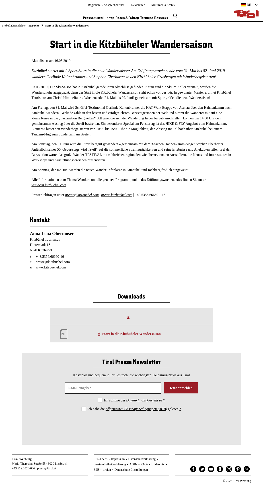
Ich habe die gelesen (134, 409)
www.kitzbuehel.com (51, 267)
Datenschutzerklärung (142, 400)
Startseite (34, 25)
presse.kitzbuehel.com (116, 195)
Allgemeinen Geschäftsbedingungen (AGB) (136, 409)
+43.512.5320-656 (23, 468)
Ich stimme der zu (134, 400)
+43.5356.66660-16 (50, 256)
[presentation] (131, 424)
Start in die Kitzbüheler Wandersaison (131, 334)
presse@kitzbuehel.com (82, 195)
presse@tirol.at (46, 468)
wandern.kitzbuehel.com (48, 185)
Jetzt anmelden (181, 388)
